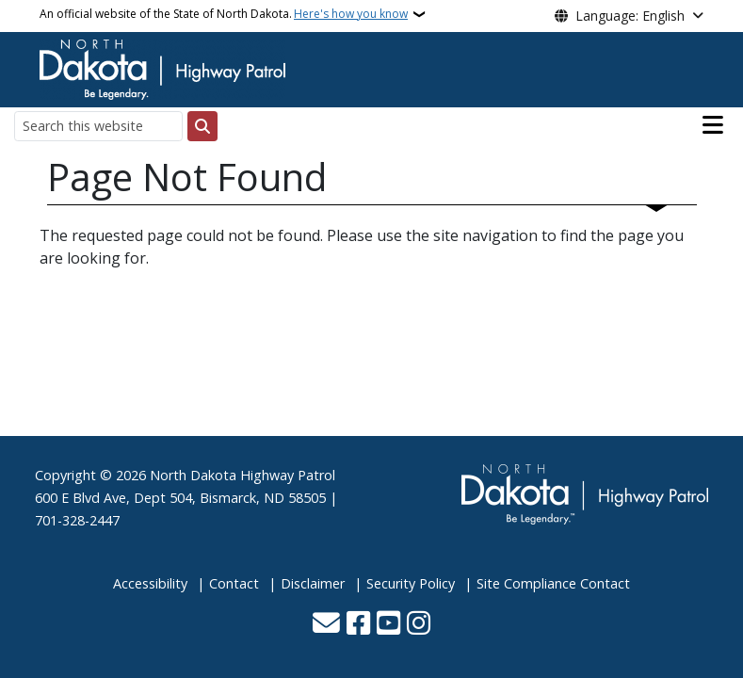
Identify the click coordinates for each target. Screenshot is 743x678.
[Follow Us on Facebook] (358, 624)
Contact (234, 583)
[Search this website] (98, 125)
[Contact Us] (326, 624)
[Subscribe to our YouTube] (388, 624)
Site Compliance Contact (553, 583)
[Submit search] (202, 126)
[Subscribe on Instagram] (418, 624)
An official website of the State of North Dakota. (224, 14)
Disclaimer (313, 583)
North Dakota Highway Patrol (242, 475)
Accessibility (150, 583)
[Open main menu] (713, 125)
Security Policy (410, 583)
